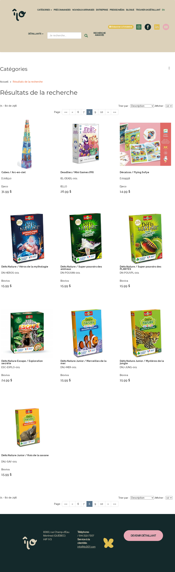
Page (57, 112)
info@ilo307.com (86, 546)
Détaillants (35, 33)
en (163, 10)
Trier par (123, 106)
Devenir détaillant (143, 535)
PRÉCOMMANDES (62, 10)
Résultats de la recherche (28, 81)
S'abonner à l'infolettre (120, 27)
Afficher (159, 106)
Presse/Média (117, 10)
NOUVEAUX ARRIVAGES (83, 10)
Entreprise (102, 10)
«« (65, 112)
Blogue (130, 10)
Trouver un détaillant (148, 10)
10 (101, 112)
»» (114, 112)
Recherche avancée (99, 34)
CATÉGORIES (44, 10)
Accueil (4, 81)
